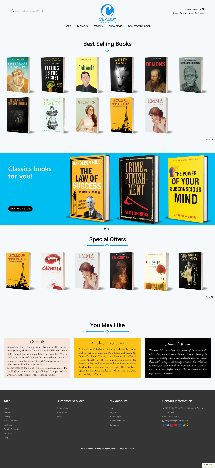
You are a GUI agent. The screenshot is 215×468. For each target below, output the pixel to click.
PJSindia (130, 449)
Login (112, 408)
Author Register (116, 417)
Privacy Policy (63, 412)
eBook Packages (11, 421)
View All (209, 140)
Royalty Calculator (12, 429)
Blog (6, 438)
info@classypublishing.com (175, 421)
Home (6, 408)
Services (7, 412)
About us (8, 433)
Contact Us (114, 425)
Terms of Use (62, 408)
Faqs (59, 417)
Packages (8, 417)
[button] (208, 465)
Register (113, 412)
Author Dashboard (117, 421)
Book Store (9, 425)
